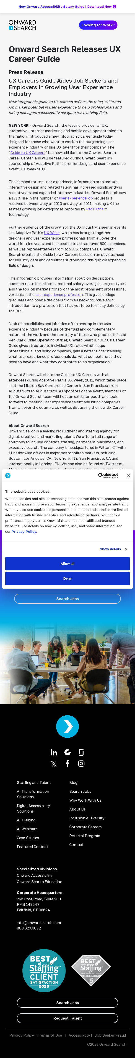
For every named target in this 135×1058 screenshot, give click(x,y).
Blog (73, 782)
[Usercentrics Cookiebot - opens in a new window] (98, 476)
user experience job (76, 198)
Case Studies (28, 838)
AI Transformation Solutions (33, 794)
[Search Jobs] (67, 599)
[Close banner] (128, 475)
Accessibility (79, 1035)
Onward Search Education (39, 881)
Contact (76, 844)
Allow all (68, 564)
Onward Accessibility (35, 875)
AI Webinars (27, 829)
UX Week (52, 232)
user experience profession (59, 294)
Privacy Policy (21, 1035)
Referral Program (84, 835)
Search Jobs (80, 791)
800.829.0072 (29, 928)
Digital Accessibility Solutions (33, 808)
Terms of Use (50, 1035)
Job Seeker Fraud (110, 1035)
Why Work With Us (85, 800)
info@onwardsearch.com (39, 922)
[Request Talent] (67, 1018)
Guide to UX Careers (27, 152)
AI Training (26, 820)
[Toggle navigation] (123, 25)
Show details (110, 549)
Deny (67, 578)
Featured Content (32, 846)
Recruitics (95, 209)
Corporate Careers (85, 827)
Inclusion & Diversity (86, 818)
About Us (77, 809)
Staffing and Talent (34, 782)
